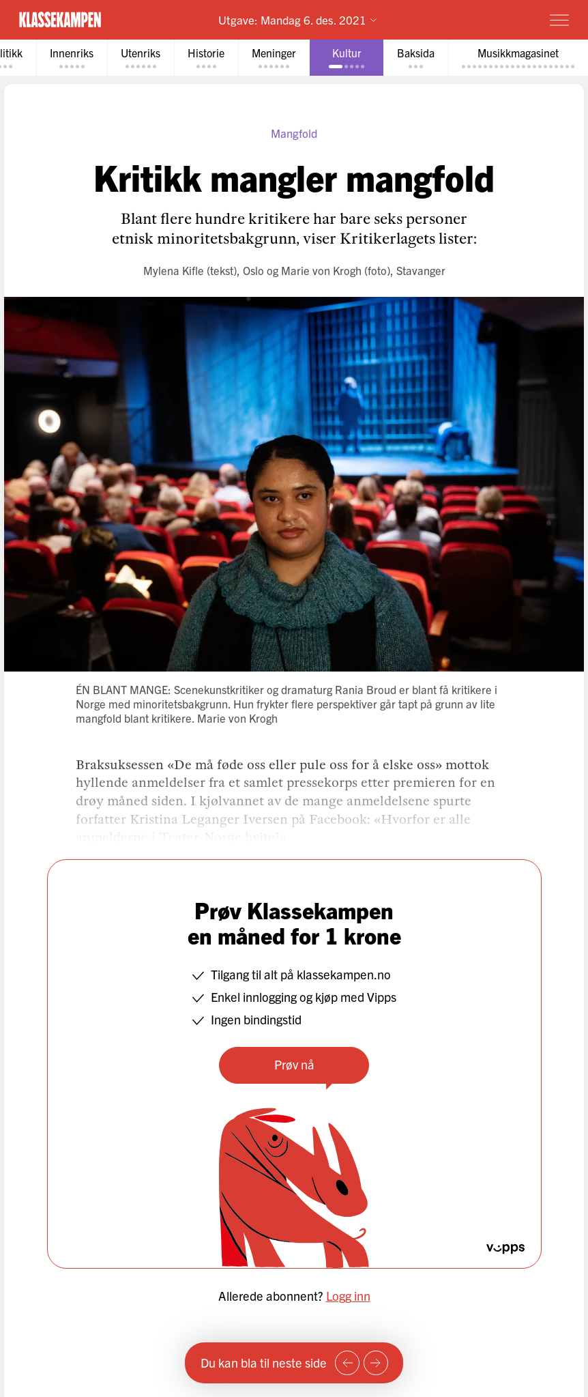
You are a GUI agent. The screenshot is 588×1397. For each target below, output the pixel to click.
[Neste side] (376, 1363)
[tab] (71, 58)
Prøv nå (294, 1064)
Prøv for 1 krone (479, 18)
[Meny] (559, 20)
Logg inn (348, 1296)
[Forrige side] (347, 1363)
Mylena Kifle (173, 270)
